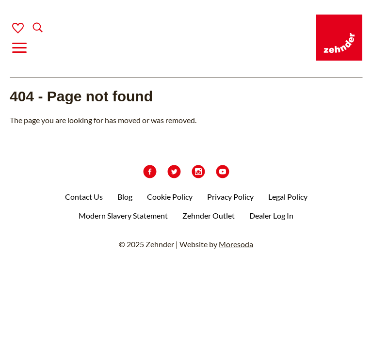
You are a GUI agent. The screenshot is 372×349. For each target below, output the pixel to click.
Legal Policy (287, 196)
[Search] (30, 28)
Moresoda (236, 244)
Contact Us (84, 196)
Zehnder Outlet (208, 215)
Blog (124, 196)
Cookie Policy (170, 196)
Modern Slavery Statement (123, 215)
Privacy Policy (230, 196)
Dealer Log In (271, 215)
